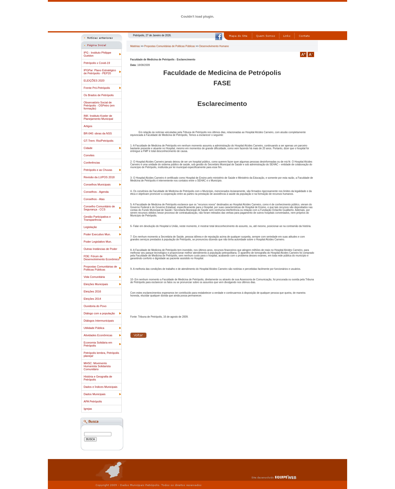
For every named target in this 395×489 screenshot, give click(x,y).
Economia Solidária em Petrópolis (98, 344)
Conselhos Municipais (97, 184)
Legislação (90, 227)
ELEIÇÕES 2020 (94, 80)
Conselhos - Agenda (96, 191)
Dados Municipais (95, 394)
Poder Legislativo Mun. (98, 241)
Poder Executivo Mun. (97, 234)
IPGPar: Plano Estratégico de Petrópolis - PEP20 (100, 72)
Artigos (88, 126)
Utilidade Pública (94, 327)
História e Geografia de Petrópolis (98, 378)
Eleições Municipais (96, 284)
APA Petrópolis (93, 401)
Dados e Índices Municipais (100, 386)
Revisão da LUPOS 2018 (99, 177)
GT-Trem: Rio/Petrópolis (98, 140)
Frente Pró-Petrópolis (97, 87)
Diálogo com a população (99, 313)
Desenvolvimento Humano (214, 46)
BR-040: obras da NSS (98, 133)
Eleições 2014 (92, 298)
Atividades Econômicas (98, 335)
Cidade (88, 147)
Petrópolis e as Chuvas (98, 169)
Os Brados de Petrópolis (99, 95)
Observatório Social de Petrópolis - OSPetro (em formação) (99, 105)
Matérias (135, 46)
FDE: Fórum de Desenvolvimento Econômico (101, 258)
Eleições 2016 (92, 291)
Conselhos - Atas (94, 199)
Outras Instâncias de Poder (100, 248)
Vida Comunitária (94, 276)
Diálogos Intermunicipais (99, 320)
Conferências (92, 162)
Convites (89, 155)
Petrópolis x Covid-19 (97, 62)
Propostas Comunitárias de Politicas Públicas (100, 268)
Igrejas (88, 408)
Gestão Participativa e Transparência (97, 218)
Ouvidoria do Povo (95, 306)
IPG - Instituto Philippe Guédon (97, 54)
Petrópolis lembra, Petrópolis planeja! (101, 354)
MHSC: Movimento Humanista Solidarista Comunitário (97, 366)
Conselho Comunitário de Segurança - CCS (99, 208)
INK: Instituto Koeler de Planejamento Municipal (98, 117)
